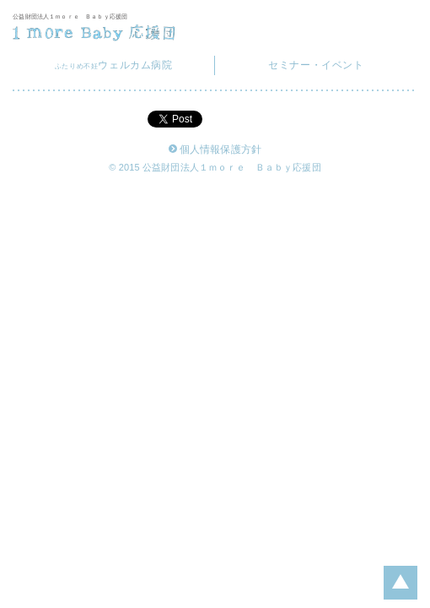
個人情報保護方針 (215, 149)
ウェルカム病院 (114, 65)
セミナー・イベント (315, 65)
